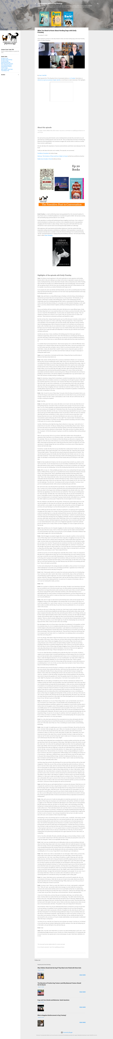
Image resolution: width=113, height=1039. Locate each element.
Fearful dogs (4, 68)
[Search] (98, 4)
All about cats (4, 58)
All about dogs (5, 61)
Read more (83, 975)
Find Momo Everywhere (43, 153)
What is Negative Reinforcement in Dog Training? (52, 1015)
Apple (54, 80)
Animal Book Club (5, 62)
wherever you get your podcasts (45, 80)
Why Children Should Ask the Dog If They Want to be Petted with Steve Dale (59, 968)
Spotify (58, 80)
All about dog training (6, 59)
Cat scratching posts (6, 65)
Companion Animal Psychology (50, 3)
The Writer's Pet (5, 70)
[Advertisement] (94, 33)
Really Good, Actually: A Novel (45, 159)
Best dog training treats (7, 63)
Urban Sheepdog (48, 235)
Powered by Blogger (66, 1032)
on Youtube (72, 78)
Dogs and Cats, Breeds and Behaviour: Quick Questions (53, 1000)
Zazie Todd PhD (42, 75)
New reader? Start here (7, 69)
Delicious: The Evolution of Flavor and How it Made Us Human (53, 156)
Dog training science (6, 66)
